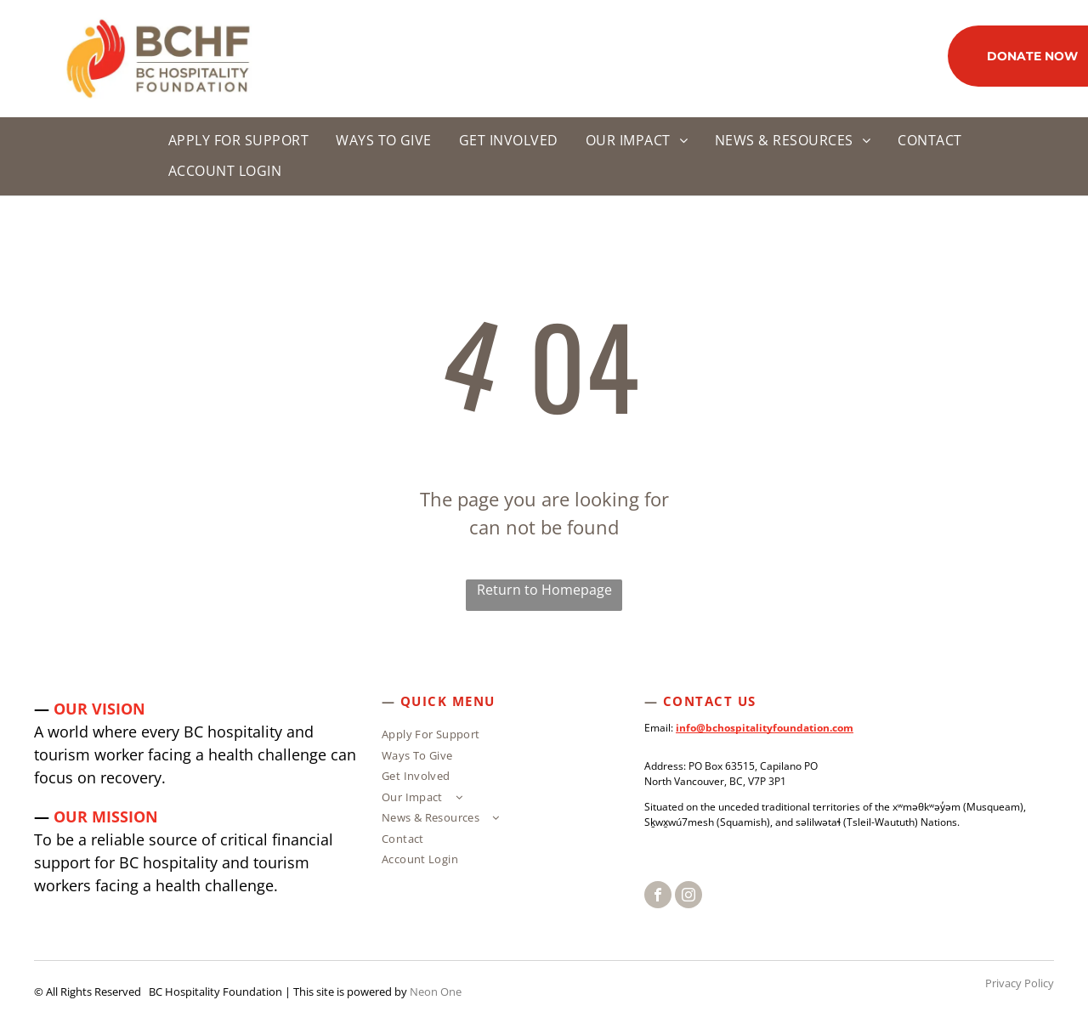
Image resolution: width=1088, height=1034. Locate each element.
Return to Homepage (544, 589)
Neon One (436, 991)
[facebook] (658, 897)
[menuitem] (231, 140)
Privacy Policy (1019, 983)
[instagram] (688, 897)
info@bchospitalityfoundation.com (764, 727)
